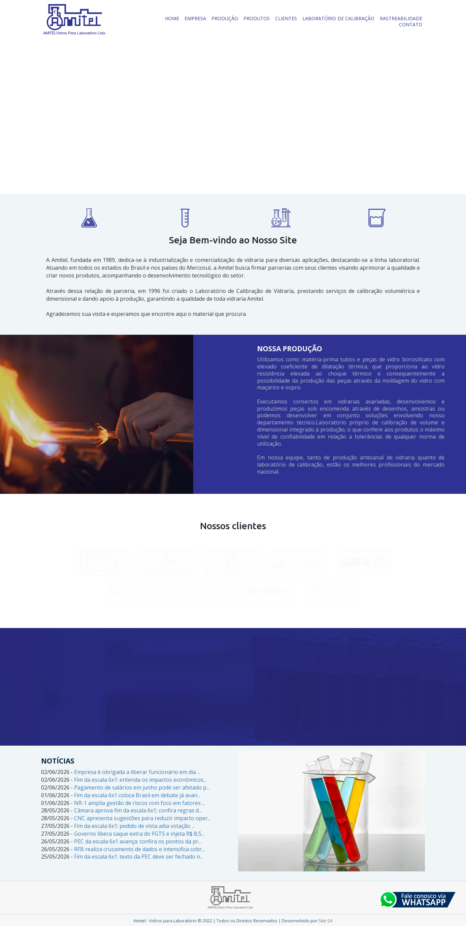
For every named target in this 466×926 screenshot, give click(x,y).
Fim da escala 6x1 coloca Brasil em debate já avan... (137, 795)
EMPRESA (195, 18)
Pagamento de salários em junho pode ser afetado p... (141, 787)
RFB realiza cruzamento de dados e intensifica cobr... (139, 849)
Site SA (326, 921)
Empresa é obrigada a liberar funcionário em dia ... (137, 772)
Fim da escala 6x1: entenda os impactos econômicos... (140, 779)
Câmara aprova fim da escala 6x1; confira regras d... (138, 810)
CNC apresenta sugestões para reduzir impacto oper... (142, 818)
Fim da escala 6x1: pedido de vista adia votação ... (134, 826)
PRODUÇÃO (224, 18)
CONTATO (410, 24)
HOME (172, 18)
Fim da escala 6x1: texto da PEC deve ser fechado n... (138, 856)
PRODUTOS (256, 18)
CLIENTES (286, 18)
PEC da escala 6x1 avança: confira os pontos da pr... (137, 841)
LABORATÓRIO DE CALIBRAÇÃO (338, 18)
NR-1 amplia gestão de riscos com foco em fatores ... (139, 803)
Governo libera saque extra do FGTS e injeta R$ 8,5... (139, 833)
